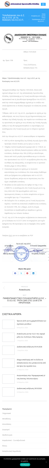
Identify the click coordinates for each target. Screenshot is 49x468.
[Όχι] (46, 462)
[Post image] (8, 324)
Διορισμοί (6, 429)
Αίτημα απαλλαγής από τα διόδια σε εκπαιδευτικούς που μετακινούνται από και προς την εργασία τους (31, 363)
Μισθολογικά (7, 435)
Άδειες (4, 446)
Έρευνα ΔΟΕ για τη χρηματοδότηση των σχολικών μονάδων (31, 322)
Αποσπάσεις (6, 424)
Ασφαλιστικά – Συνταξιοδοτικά (13, 440)
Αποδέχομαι (25, 465)
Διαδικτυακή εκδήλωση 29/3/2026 (29, 388)
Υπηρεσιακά (6, 413)
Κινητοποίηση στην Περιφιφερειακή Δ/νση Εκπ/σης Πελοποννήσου (31, 377)
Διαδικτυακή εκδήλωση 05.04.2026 (29, 347)
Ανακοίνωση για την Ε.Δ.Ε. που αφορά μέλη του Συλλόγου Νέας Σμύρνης (31, 335)
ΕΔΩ (10, 235)
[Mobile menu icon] (43, 4)
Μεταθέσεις (6, 419)
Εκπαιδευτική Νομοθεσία (11, 451)
